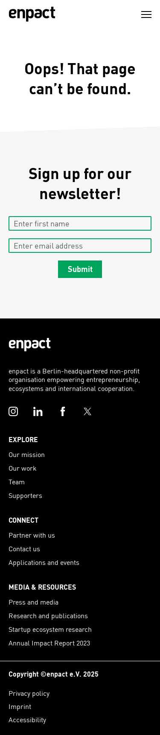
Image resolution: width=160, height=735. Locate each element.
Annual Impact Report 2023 (49, 642)
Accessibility (27, 719)
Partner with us (32, 534)
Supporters (25, 495)
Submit (80, 269)
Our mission (27, 454)
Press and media (33, 601)
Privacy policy (29, 693)
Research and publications (48, 615)
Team (17, 481)
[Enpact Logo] (30, 345)
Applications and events (44, 562)
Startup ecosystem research (50, 629)
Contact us (24, 548)
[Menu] (146, 14)
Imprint (20, 706)
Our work (23, 467)
